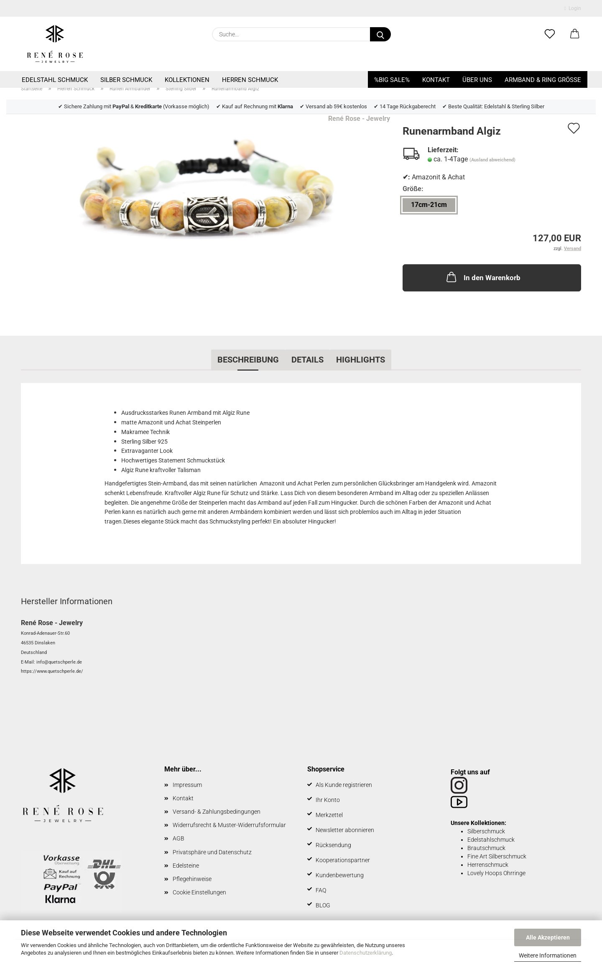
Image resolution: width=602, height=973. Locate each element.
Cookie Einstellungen (199, 892)
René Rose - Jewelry (359, 119)
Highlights (360, 360)
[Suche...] (380, 34)
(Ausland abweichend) (492, 160)
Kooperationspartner (343, 860)
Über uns (477, 80)
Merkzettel (329, 815)
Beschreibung (248, 360)
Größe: (413, 189)
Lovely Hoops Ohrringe (496, 873)
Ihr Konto (328, 800)
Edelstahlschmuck (491, 839)
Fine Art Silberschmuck (496, 856)
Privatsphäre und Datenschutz (212, 852)
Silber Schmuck (126, 80)
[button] (574, 34)
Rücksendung (333, 845)
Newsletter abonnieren (345, 830)
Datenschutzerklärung (365, 953)
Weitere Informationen (547, 955)
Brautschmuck (486, 848)
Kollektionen (187, 80)
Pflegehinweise (192, 879)
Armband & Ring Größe (543, 80)
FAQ (321, 890)
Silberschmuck (486, 831)
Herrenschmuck (487, 864)
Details (307, 360)
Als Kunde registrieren (344, 784)
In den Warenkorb (482, 276)
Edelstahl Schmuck (55, 80)
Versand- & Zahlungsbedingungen (216, 811)
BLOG (323, 905)
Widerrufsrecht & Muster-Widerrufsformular (229, 825)
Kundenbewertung (340, 875)
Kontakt (436, 80)
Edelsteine (186, 865)
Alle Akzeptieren (548, 937)
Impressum (187, 784)
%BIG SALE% (392, 80)
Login (572, 8)
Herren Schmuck (250, 80)
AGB (178, 838)
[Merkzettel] (549, 34)
